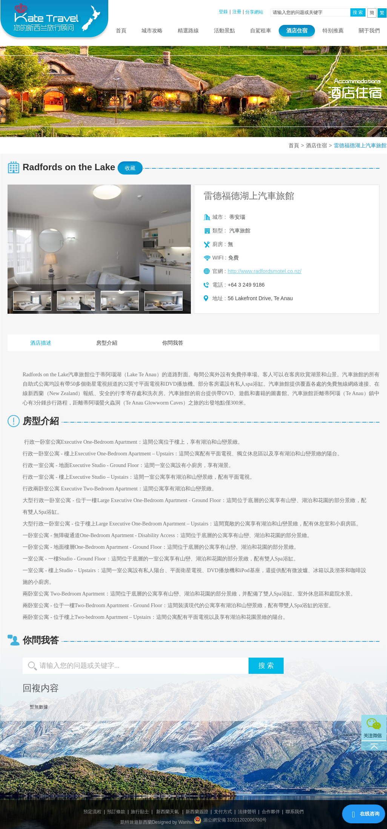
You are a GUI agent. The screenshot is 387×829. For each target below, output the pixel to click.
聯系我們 (295, 811)
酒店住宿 (296, 30)
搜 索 (358, 12)
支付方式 (223, 811)
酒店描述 (40, 343)
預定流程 (92, 811)
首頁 (121, 30)
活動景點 (224, 30)
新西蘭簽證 (197, 811)
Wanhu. (186, 822)
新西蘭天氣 (167, 811)
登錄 (223, 11)
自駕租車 (260, 30)
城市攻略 (152, 30)
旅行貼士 (140, 811)
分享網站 (254, 12)
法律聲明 (247, 811)
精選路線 (188, 30)
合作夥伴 (271, 811)
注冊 (236, 11)
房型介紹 (106, 343)
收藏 (130, 168)
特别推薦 (333, 30)
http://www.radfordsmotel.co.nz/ (264, 271)
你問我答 (172, 343)
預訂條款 (116, 811)
